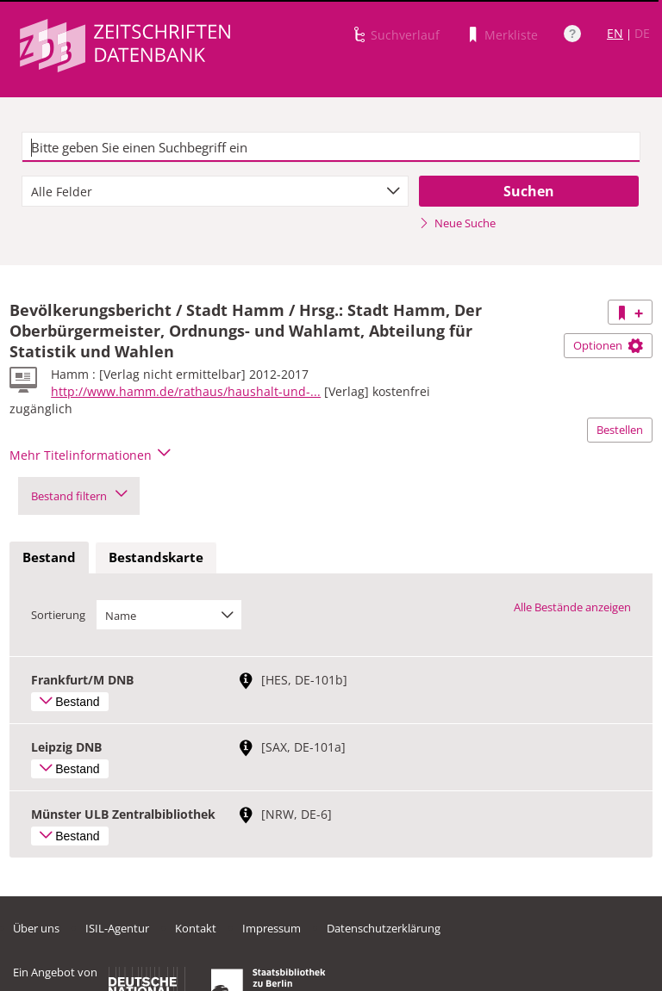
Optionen (608, 345)
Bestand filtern (79, 496)
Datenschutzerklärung (383, 928)
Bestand (49, 557)
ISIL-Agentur (117, 928)
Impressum (271, 928)
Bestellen (619, 429)
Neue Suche (457, 223)
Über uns (36, 928)
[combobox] (215, 191)
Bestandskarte (156, 557)
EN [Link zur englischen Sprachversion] (615, 33)
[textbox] (331, 147)
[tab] (49, 558)
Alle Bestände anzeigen (572, 607)
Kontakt (195, 928)
